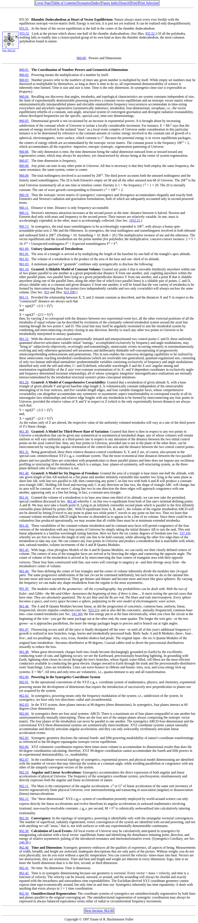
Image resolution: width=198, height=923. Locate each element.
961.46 (24, 606)
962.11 (24, 786)
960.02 (24, 75)
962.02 (24, 696)
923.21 (93, 610)
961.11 (24, 297)
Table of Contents (64, 3)
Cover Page (43, 3)
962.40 (24, 847)
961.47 (24, 629)
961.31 (24, 452)
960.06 (24, 152)
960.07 (24, 160)
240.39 (23, 842)
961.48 (24, 652)
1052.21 (134, 220)
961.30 (24, 431)
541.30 (76, 614)
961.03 (24, 264)
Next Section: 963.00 (99, 910)
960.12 (24, 213)
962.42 (24, 873)
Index (96, 3)
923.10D (69, 292)
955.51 (24, 28)
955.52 (25, 33)
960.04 (24, 96)
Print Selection (148, 3)
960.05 (24, 121)
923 (46, 292)
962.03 (24, 704)
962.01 (24, 682)
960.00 (82, 58)
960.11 (24, 208)
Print (134, 3)
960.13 (24, 226)
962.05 (24, 738)
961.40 (24, 473)
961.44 (24, 571)
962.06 (24, 747)
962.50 (24, 893)
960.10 (24, 195)
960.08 (24, 166)
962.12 (24, 799)
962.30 (24, 831)
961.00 (24, 249)
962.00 (24, 677)
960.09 (24, 175)
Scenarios (84, 3)
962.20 (24, 818)
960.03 (24, 80)
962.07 (24, 759)
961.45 (24, 589)
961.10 (24, 269)
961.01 (24, 254)
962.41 (24, 868)
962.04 (24, 713)
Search (124, 3)
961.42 (24, 525)
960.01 (24, 70)
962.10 (24, 772)
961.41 (24, 497)
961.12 (24, 339)
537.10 (184, 533)
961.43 (24, 550)
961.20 (24, 382)
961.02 (24, 259)
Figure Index (110, 3)
